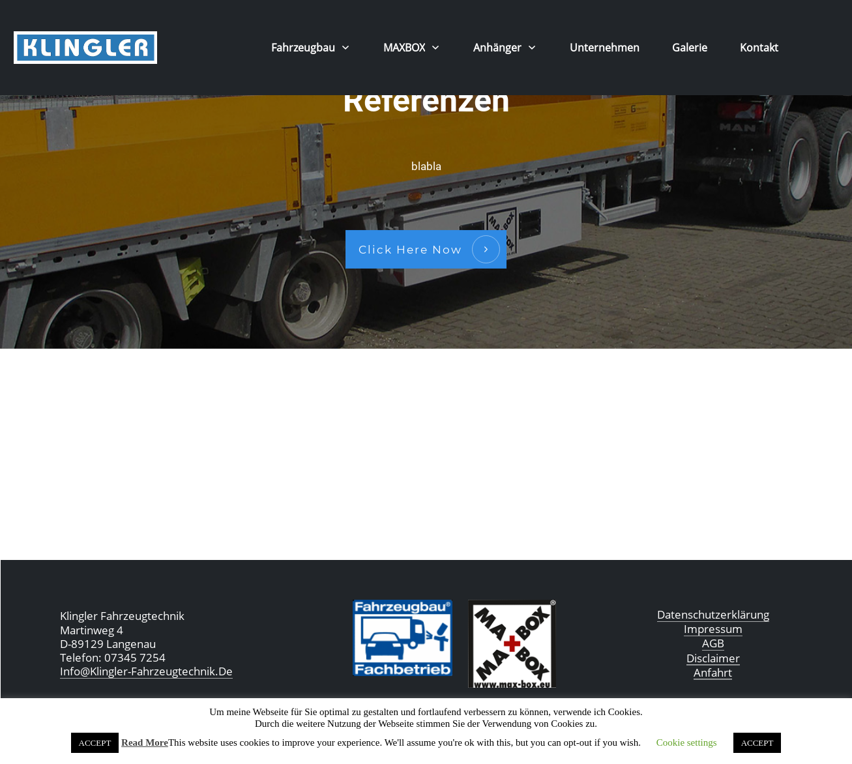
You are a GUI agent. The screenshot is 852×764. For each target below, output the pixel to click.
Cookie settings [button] (686, 742)
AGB (713, 643)
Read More (144, 742)
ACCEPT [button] (95, 743)
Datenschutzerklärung (713, 614)
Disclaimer (713, 658)
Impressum (713, 628)
